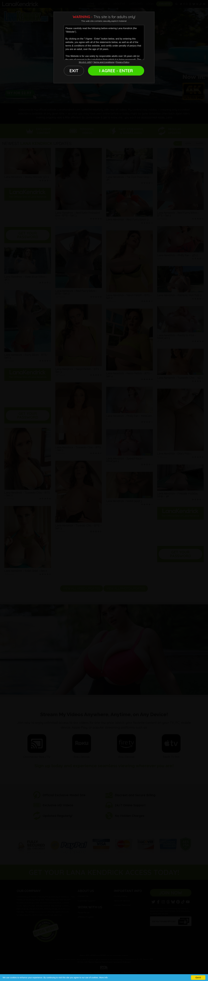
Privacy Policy (122, 62)
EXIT (73, 70)
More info (103, 977)
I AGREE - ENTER (116, 70)
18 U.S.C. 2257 (85, 62)
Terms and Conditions (103, 62)
